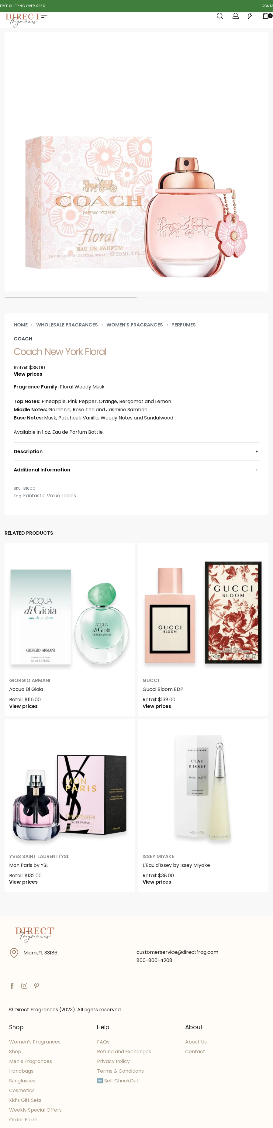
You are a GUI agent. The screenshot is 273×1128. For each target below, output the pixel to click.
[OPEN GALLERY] (136, 161)
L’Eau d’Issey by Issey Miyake (176, 865)
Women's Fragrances (134, 324)
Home (21, 324)
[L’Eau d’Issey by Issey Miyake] (203, 784)
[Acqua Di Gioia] (70, 608)
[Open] (250, 16)
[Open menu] (44, 15)
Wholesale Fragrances (67, 324)
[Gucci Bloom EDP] (203, 608)
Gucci (151, 680)
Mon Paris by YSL (28, 865)
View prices (28, 374)
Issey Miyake (158, 856)
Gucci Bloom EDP (163, 689)
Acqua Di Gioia (26, 689)
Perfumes (183, 324)
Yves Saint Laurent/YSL (39, 856)
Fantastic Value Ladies (49, 495)
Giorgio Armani (29, 680)
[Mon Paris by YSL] (70, 784)
